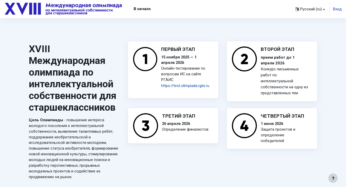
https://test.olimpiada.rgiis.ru (185, 86)
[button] (310, 9)
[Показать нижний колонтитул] (333, 178)
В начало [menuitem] (142, 8)
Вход (337, 9)
